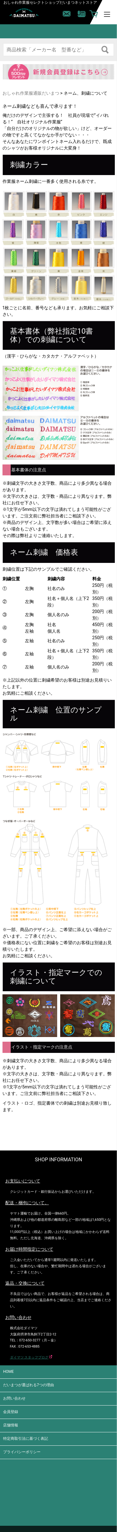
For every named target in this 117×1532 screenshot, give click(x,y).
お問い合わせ (14, 1398)
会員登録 (10, 1412)
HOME (8, 1371)
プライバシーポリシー (22, 1452)
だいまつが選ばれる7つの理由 (28, 1385)
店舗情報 (10, 1425)
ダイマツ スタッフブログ (29, 1357)
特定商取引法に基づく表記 (25, 1438)
